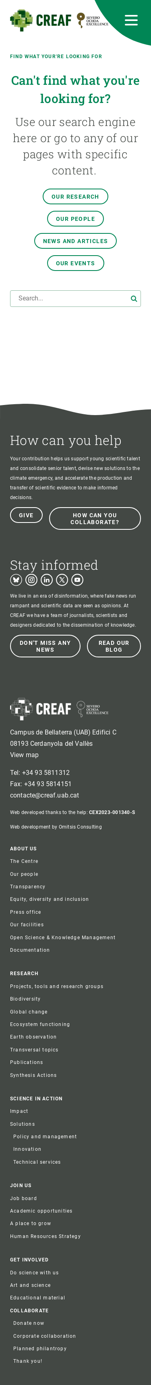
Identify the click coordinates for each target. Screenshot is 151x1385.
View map (24, 755)
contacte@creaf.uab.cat (44, 795)
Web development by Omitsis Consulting (56, 827)
